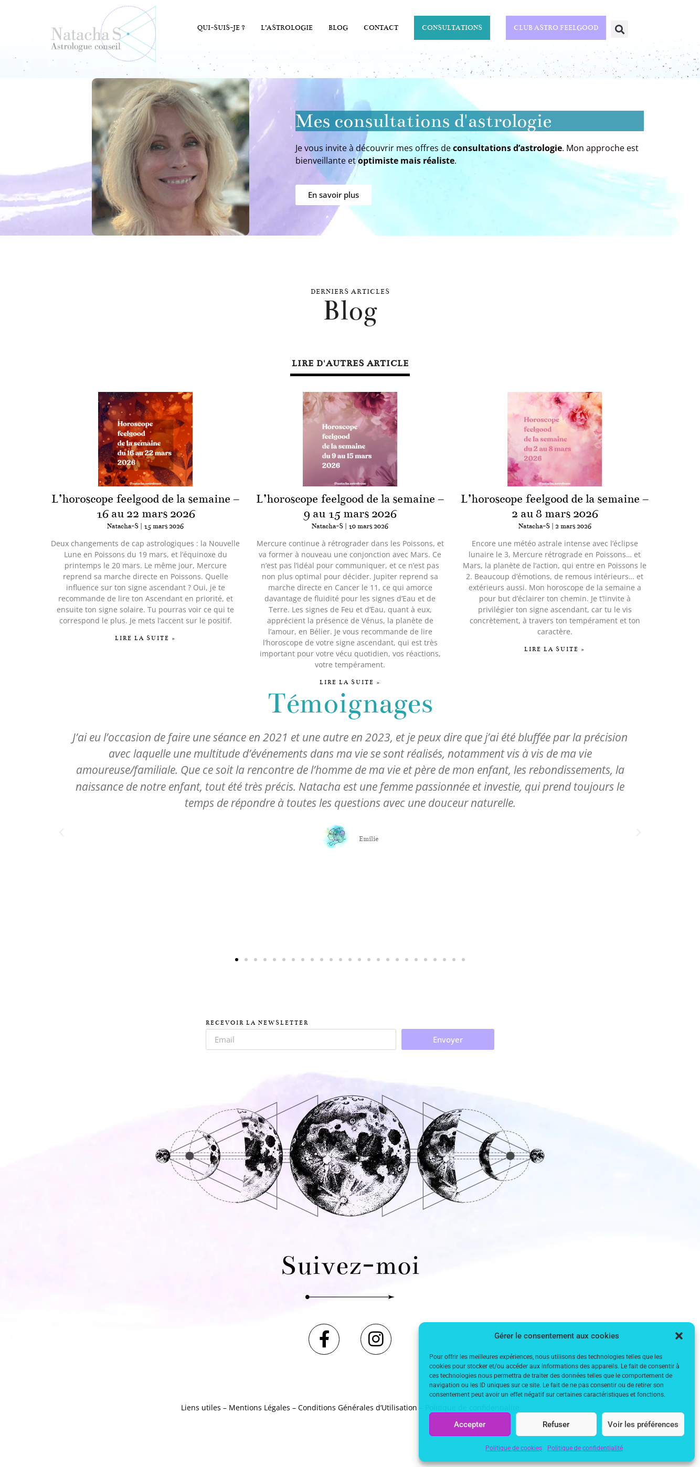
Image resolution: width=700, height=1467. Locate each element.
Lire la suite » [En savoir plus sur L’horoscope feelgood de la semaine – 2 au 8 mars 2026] (554, 649)
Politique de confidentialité (585, 1448)
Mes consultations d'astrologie (423, 121)
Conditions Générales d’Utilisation (357, 1414)
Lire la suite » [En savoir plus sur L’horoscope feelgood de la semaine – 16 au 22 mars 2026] (145, 638)
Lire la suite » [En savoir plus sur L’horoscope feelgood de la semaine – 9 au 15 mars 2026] (350, 682)
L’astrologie (287, 28)
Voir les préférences (643, 1424)
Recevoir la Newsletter (257, 1023)
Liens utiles (201, 1414)
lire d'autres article (350, 363)
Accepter (469, 1424)
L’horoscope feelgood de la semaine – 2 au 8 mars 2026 (555, 506)
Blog (338, 28)
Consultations (452, 28)
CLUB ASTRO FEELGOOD (556, 28)
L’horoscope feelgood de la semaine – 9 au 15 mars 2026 (350, 506)
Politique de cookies (513, 1448)
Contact (381, 28)
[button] (679, 1336)
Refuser (556, 1424)
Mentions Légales (259, 1414)
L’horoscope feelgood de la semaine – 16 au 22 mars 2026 (145, 506)
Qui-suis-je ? (221, 28)
